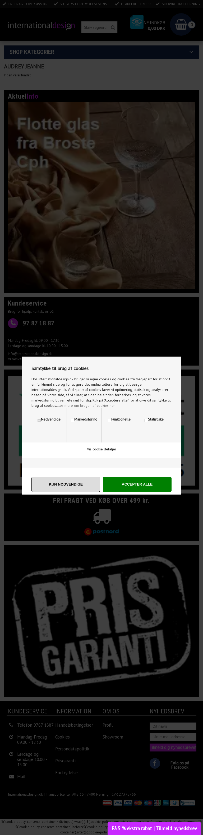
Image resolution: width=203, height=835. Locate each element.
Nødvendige (51, 419)
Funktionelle (121, 419)
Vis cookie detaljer (101, 449)
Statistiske (156, 419)
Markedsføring (85, 419)
